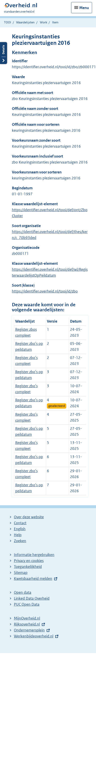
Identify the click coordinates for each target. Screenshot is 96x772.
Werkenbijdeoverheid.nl (33, 636)
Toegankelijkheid (28, 566)
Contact (20, 522)
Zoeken (20, 540)
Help (18, 534)
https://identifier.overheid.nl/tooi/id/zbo (45, 291)
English (20, 528)
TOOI (7, 22)
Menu (84, 7)
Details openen (3, 53)
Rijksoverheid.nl (27, 624)
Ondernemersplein (29, 630)
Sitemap (21, 572)
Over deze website (29, 517)
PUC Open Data (26, 604)
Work (43, 22)
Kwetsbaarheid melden (33, 578)
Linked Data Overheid (32, 598)
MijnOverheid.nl (27, 618)
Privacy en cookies (29, 560)
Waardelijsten (25, 22)
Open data (22, 592)
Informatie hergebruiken (34, 554)
